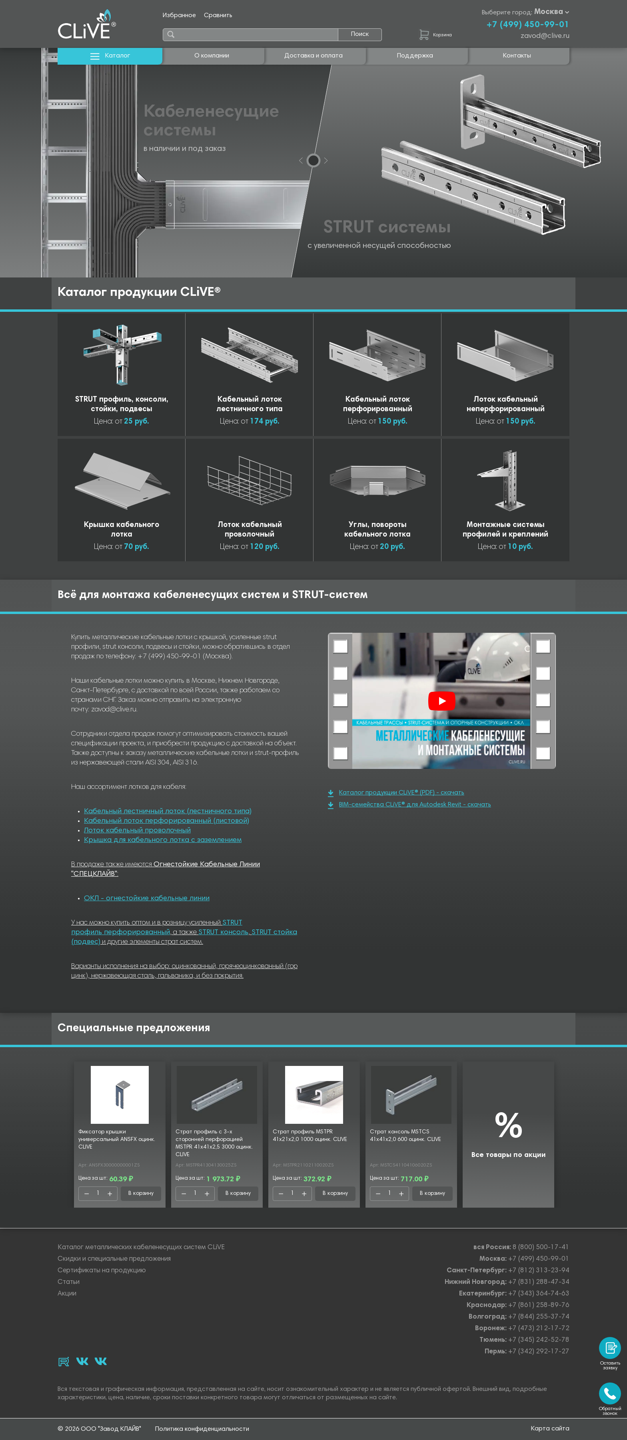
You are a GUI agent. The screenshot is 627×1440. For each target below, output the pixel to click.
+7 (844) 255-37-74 (538, 1317)
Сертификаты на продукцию (102, 1271)
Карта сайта (550, 1429)
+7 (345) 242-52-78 (538, 1340)
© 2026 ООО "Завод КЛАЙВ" (99, 1429)
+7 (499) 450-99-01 (527, 25)
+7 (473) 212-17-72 (538, 1328)
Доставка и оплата (313, 56)
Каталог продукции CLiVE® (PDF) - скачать (396, 793)
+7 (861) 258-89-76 (538, 1305)
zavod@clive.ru (545, 36)
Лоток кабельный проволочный (137, 830)
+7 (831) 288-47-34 (538, 1282)
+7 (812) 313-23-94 (538, 1271)
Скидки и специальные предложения (114, 1259)
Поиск (360, 34)
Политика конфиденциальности (202, 1429)
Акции (67, 1294)
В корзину (141, 1193)
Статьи (69, 1282)
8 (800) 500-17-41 (541, 1247)
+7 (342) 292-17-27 (538, 1352)
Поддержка (415, 56)
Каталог (110, 56)
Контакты (517, 56)
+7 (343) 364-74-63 (538, 1294)
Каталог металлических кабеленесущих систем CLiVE (141, 1247)
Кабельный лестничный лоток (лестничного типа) (168, 811)
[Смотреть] (441, 701)
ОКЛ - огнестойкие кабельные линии (147, 898)
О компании (211, 56)
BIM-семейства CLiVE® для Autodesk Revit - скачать (409, 805)
